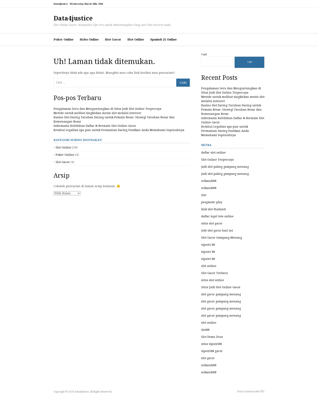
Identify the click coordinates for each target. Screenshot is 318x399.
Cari (204, 54)
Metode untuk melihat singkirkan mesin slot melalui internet (97, 113)
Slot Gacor (113, 39)
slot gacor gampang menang (221, 294)
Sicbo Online (89, 39)
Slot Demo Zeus (212, 336)
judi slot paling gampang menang (225, 166)
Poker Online (64, 39)
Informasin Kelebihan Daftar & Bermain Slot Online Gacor (95, 125)
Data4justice (73, 18)
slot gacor (208, 358)
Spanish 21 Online (163, 39)
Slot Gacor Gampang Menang (221, 237)
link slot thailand (213, 209)
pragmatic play (211, 202)
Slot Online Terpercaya (217, 159)
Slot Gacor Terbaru (214, 273)
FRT (262, 391)
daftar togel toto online (217, 216)
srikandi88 (208, 180)
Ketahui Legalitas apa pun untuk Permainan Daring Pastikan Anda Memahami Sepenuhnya (119, 130)
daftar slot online (213, 152)
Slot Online (135, 39)
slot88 (205, 329)
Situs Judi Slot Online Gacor (221, 287)
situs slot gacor (211, 223)
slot (203, 195)
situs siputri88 (211, 344)
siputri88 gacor (212, 351)
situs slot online (212, 280)
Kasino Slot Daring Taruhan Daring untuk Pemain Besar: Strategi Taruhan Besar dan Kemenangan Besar (231, 109)
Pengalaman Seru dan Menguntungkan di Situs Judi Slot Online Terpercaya (107, 108)
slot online (208, 266)
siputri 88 (208, 244)
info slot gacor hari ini (217, 230)
